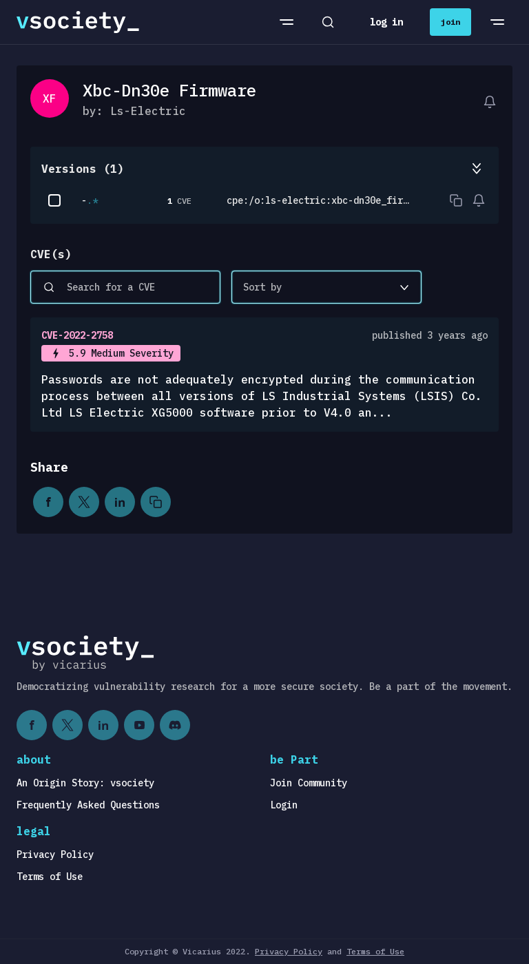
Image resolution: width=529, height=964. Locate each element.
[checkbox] (54, 200)
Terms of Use (50, 876)
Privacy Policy (55, 854)
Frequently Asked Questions (88, 805)
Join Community (308, 783)
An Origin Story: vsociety (85, 783)
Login (284, 805)
